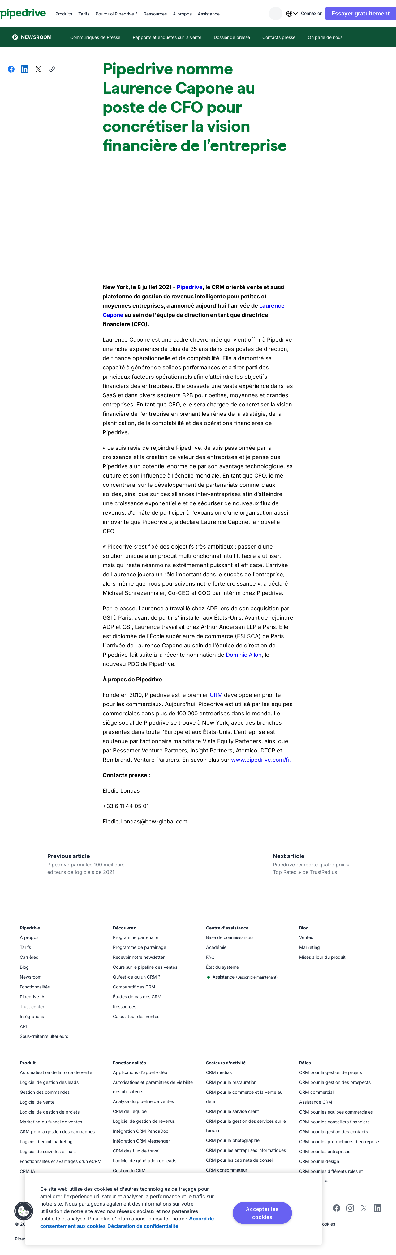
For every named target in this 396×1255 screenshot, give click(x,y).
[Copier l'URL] (52, 69)
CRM (215, 695)
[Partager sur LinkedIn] (24, 69)
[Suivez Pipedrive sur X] (364, 1210)
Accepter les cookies (262, 1213)
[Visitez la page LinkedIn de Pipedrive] (377, 1208)
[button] (24, 1211)
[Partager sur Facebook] (11, 69)
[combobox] (279, 13)
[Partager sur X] (38, 69)
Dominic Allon (243, 654)
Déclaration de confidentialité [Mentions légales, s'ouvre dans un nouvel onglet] (143, 1226)
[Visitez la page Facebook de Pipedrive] (336, 1210)
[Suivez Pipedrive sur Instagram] (350, 1210)
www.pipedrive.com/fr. (260, 759)
